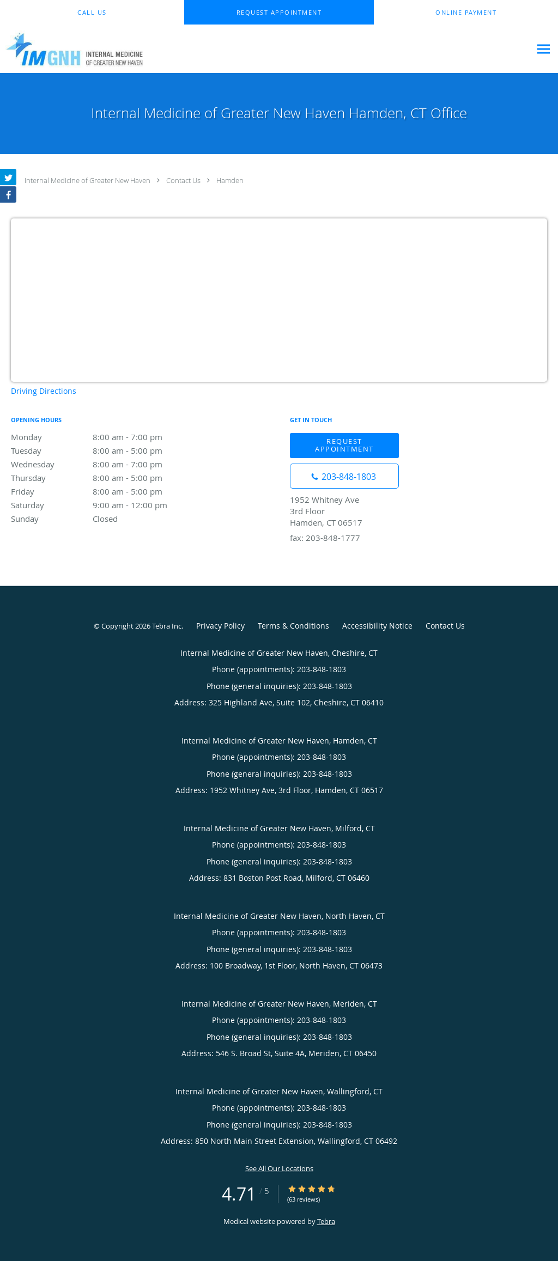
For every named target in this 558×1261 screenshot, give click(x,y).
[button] (279, 12)
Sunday (106, 518)
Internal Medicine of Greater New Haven (87, 180)
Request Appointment (344, 444)
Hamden (230, 180)
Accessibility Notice (377, 625)
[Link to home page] (71, 49)
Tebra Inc (166, 626)
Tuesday (106, 450)
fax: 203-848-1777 (325, 537)
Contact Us (183, 180)
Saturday (106, 504)
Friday (106, 491)
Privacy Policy (220, 625)
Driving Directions (43, 391)
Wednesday (106, 464)
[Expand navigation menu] (543, 49)
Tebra (326, 1221)
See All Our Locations (279, 1168)
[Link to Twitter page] (8, 177)
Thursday (106, 477)
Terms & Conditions (293, 625)
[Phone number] (344, 476)
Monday (106, 436)
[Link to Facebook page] (8, 194)
